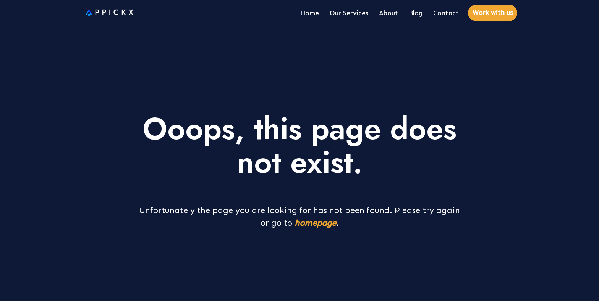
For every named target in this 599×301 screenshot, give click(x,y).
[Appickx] (107, 13)
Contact (446, 13)
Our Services (349, 13)
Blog (416, 13)
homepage (315, 223)
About (388, 13)
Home (309, 13)
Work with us (493, 12)
